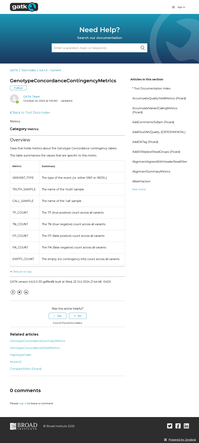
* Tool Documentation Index (151, 88)
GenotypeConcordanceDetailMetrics (35, 348)
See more (139, 189)
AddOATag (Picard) (145, 142)
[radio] (57, 316)
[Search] (99, 47)
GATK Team (31, 96)
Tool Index (28, 70)
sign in (23, 403)
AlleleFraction (141, 181)
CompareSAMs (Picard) (25, 369)
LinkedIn (26, 295)
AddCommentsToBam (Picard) (153, 122)
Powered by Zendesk (182, 439)
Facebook (13, 295)
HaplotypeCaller (20, 355)
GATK (14, 70)
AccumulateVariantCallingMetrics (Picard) (154, 110)
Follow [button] (18, 87)
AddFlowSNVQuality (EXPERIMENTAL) (158, 132)
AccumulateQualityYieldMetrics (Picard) (159, 98)
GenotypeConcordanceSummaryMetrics (37, 341)
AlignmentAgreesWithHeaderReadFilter (159, 161)
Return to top (21, 271)
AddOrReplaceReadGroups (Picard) (156, 152)
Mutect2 (16, 362)
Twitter (19, 295)
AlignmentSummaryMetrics (151, 171)
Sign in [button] (181, 7)
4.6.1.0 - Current (50, 70)
